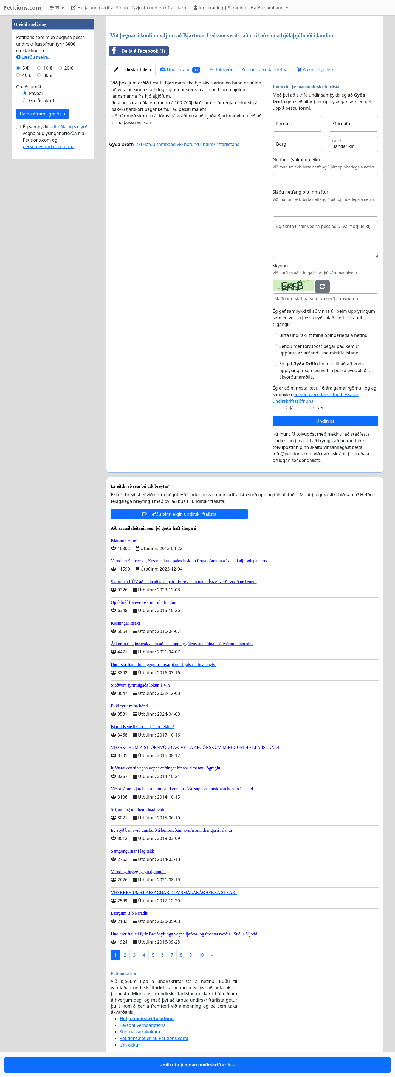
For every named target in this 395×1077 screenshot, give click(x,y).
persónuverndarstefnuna (48, 146)
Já (292, 408)
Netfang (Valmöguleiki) (296, 160)
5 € (25, 68)
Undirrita (325, 421)
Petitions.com (22, 7)
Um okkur (130, 1045)
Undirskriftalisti (132, 69)
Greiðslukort (42, 100)
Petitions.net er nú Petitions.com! (154, 1038)
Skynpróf (282, 266)
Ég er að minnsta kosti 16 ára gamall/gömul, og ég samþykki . (324, 394)
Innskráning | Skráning (220, 8)
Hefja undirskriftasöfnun (99, 8)
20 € (68, 68)
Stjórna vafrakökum (140, 1032)
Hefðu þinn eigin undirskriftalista (179, 514)
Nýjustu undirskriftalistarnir (160, 8)
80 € (47, 75)
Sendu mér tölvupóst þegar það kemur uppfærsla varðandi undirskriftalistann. (319, 349)
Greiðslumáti (29, 87)
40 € (26, 75)
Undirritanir (180, 69)
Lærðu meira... (34, 57)
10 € (47, 68)
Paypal (36, 93)
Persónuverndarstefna (264, 69)
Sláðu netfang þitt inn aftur (300, 192)
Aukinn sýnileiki (316, 69)
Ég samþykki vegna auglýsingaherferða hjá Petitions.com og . (56, 137)
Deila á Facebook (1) (137, 51)
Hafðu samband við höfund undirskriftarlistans (188, 144)
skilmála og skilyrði (69, 127)
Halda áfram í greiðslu (42, 114)
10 (201, 955)
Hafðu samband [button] (268, 8)
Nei (319, 408)
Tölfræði (221, 69)
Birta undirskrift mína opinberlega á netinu (323, 335)
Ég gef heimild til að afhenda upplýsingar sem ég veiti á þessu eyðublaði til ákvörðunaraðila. (326, 370)
